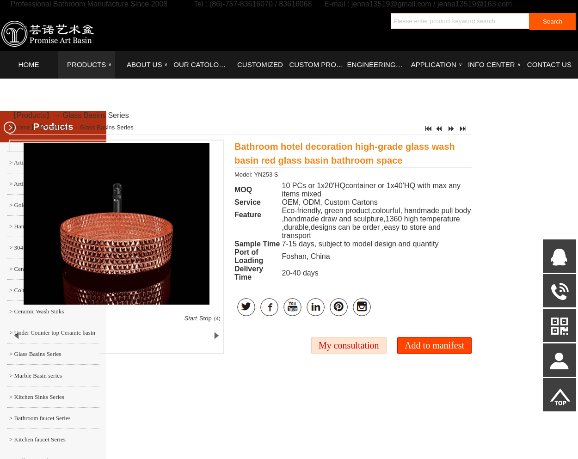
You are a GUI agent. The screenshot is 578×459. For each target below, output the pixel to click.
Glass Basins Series (96, 115)
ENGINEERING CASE (376, 64)
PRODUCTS (89, 65)
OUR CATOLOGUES (202, 64)
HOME (28, 64)
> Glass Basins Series (35, 353)
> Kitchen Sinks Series (36, 396)
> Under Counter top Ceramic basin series (51, 336)
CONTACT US (549, 64)
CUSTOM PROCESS (317, 64)
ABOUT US (147, 65)
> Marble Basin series (35, 375)
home (23, 127)
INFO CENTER (494, 65)
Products (31, 115)
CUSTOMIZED (260, 64)
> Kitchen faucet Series (37, 439)
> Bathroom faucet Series (40, 418)
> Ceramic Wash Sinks (36, 311)
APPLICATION (436, 65)
